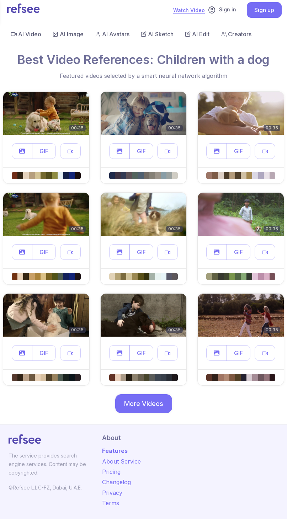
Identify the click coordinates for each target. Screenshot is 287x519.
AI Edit (197, 34)
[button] (22, 151)
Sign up (264, 10)
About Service (121, 461)
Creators (236, 34)
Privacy (112, 492)
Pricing (111, 471)
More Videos (143, 403)
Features (115, 450)
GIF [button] (43, 151)
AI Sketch (157, 34)
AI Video (26, 34)
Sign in (222, 10)
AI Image (68, 34)
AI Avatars (112, 34)
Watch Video (189, 10)
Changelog (116, 482)
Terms (110, 503)
